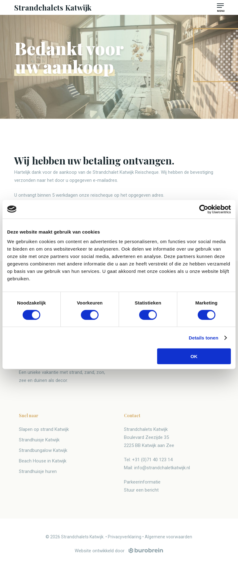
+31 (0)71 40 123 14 (152, 459)
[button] (220, 5)
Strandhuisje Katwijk (39, 440)
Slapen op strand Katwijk (44, 429)
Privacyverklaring (124, 536)
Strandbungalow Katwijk (43, 450)
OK (194, 356)
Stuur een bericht (141, 490)
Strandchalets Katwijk (52, 7)
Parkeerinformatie (142, 482)
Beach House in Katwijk (42, 461)
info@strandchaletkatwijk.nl (162, 468)
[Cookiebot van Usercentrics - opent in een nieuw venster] (204, 209)
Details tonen (203, 337)
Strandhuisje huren (38, 471)
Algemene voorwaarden (168, 536)
